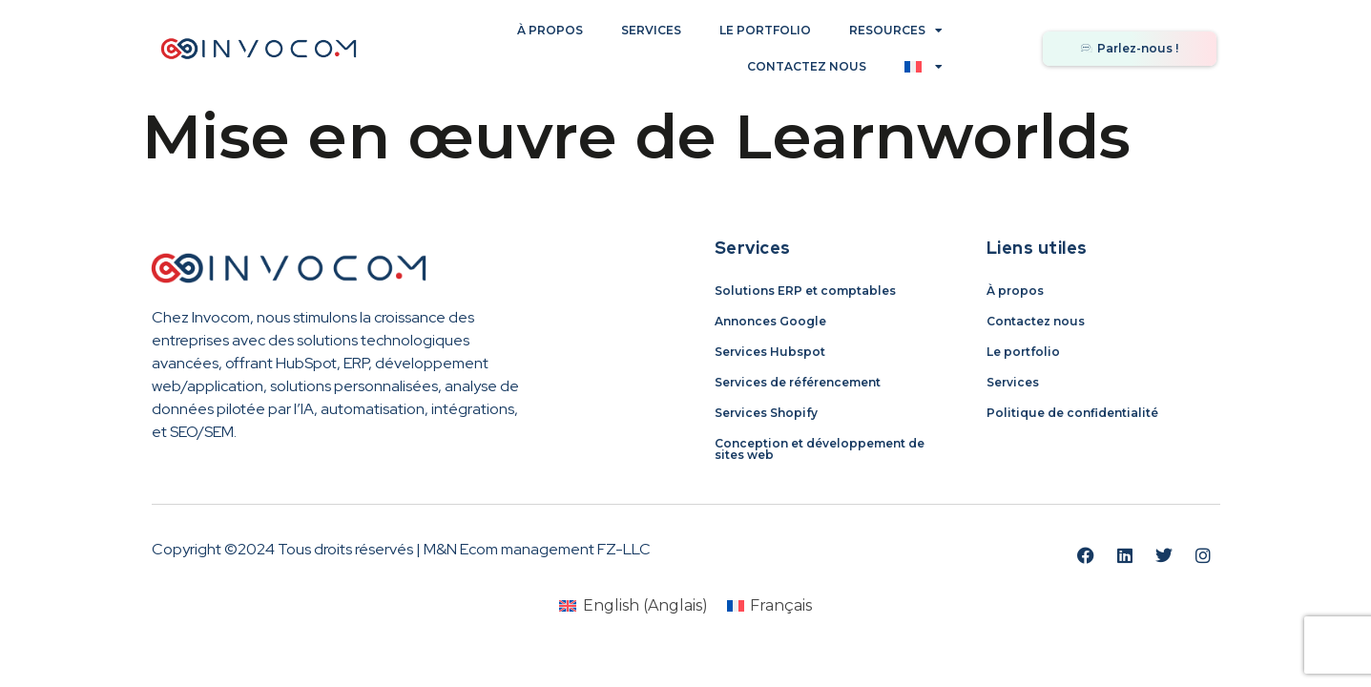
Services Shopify (766, 413)
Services (651, 30)
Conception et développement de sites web (819, 449)
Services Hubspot (770, 351)
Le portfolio (765, 30)
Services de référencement (798, 382)
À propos (550, 30)
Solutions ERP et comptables (805, 290)
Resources (896, 30)
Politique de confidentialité (1072, 413)
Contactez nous (806, 66)
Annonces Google (770, 321)
